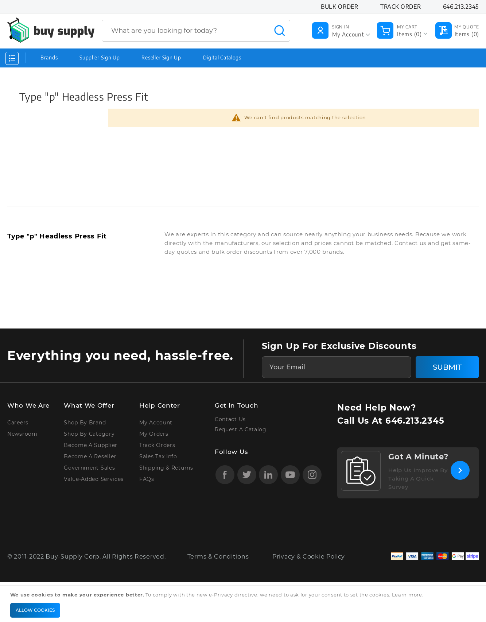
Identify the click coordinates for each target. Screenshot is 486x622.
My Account (155, 422)
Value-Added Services (94, 479)
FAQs (146, 479)
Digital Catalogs (222, 57)
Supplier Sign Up (99, 57)
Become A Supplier (90, 445)
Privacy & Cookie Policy (308, 556)
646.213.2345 (414, 421)
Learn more (407, 595)
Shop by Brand (85, 422)
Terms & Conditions (218, 556)
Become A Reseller (90, 456)
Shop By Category (89, 434)
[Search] (279, 30)
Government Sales (89, 467)
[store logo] (50, 30)
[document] (244, 604)
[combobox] (196, 31)
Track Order (400, 6)
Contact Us (230, 419)
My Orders (153, 434)
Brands (49, 57)
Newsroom (22, 434)
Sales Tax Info (158, 456)
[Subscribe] (447, 367)
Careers (17, 422)
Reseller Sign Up (161, 57)
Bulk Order (339, 6)
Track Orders (157, 445)
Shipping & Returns (166, 467)
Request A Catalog (241, 429)
